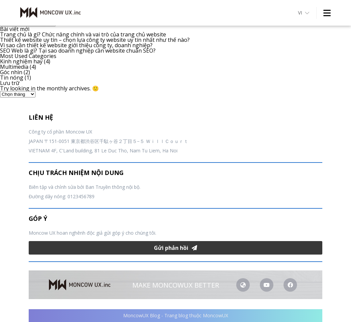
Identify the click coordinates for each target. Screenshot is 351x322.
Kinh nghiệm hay (21, 61)
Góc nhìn (11, 72)
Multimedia (14, 66)
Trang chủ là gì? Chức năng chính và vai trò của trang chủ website (83, 34)
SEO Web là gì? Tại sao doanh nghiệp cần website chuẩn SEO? (78, 50)
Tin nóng (11, 77)
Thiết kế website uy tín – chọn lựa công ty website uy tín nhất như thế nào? (95, 39)
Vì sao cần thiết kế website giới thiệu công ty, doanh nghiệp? (76, 45)
